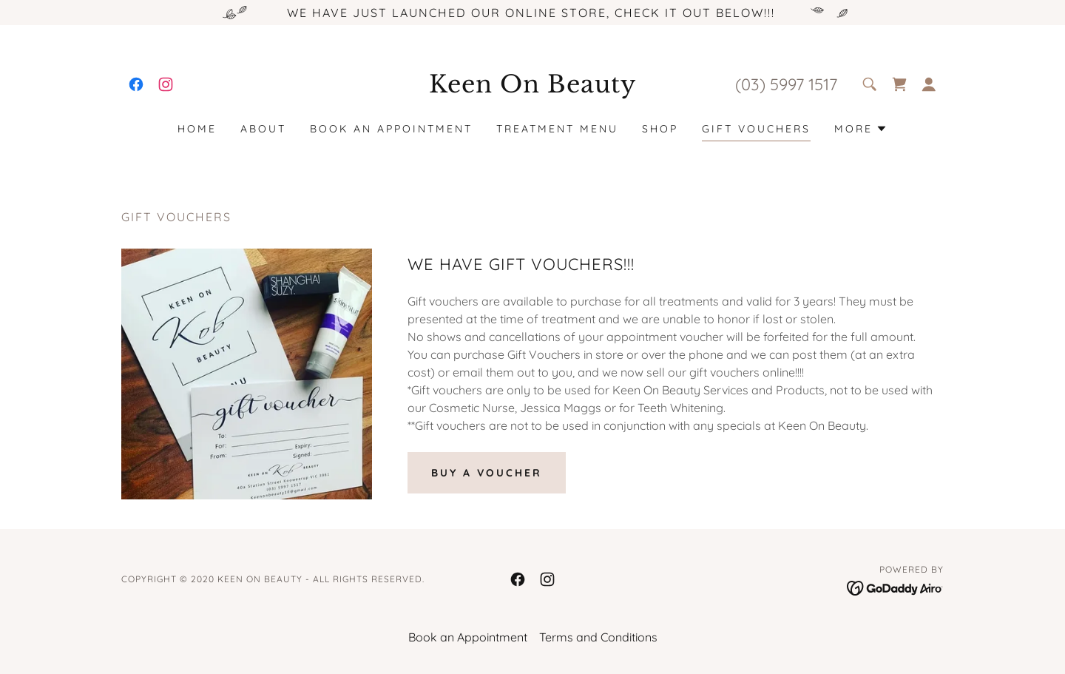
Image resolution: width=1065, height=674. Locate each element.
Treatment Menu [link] (557, 128)
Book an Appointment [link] (391, 128)
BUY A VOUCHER (486, 472)
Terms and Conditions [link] (598, 637)
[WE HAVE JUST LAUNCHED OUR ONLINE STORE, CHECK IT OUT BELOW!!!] (532, 12)
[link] (136, 84)
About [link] (263, 128)
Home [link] (197, 128)
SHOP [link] (660, 128)
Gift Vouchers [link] (756, 128)
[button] (929, 84)
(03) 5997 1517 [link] (786, 84)
